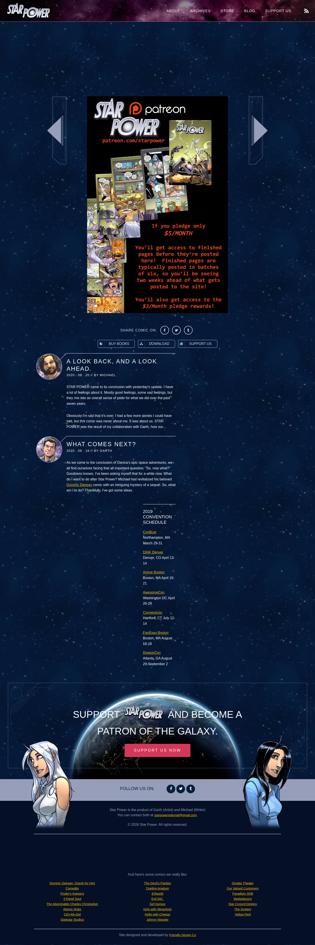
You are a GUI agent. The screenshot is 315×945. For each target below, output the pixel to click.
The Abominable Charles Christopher (72, 904)
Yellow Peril (243, 915)
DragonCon (152, 652)
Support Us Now (157, 750)
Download (153, 344)
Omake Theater (243, 884)
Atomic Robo (72, 910)
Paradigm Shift (242, 894)
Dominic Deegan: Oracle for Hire (72, 884)
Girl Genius (157, 904)
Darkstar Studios (72, 920)
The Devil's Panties (157, 884)
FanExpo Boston (156, 633)
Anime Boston (154, 572)
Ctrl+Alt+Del (72, 915)
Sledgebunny (243, 899)
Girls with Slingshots (157, 910)
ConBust (149, 532)
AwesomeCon (153, 592)
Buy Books (113, 344)
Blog (249, 11)
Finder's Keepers (72, 894)
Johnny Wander (157, 920)
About (173, 11)
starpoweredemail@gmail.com (175, 816)
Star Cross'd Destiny (242, 904)
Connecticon (152, 612)
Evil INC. (157, 899)
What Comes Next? (101, 444)
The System (243, 910)
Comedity (72, 889)
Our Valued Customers (242, 889)
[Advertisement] (157, 56)
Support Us (278, 11)
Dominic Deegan (79, 485)
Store (227, 11)
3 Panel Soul (72, 899)
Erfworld (157, 894)
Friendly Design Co (182, 935)
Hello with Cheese (158, 915)
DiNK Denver (153, 552)
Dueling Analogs (157, 889)
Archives (200, 11)
